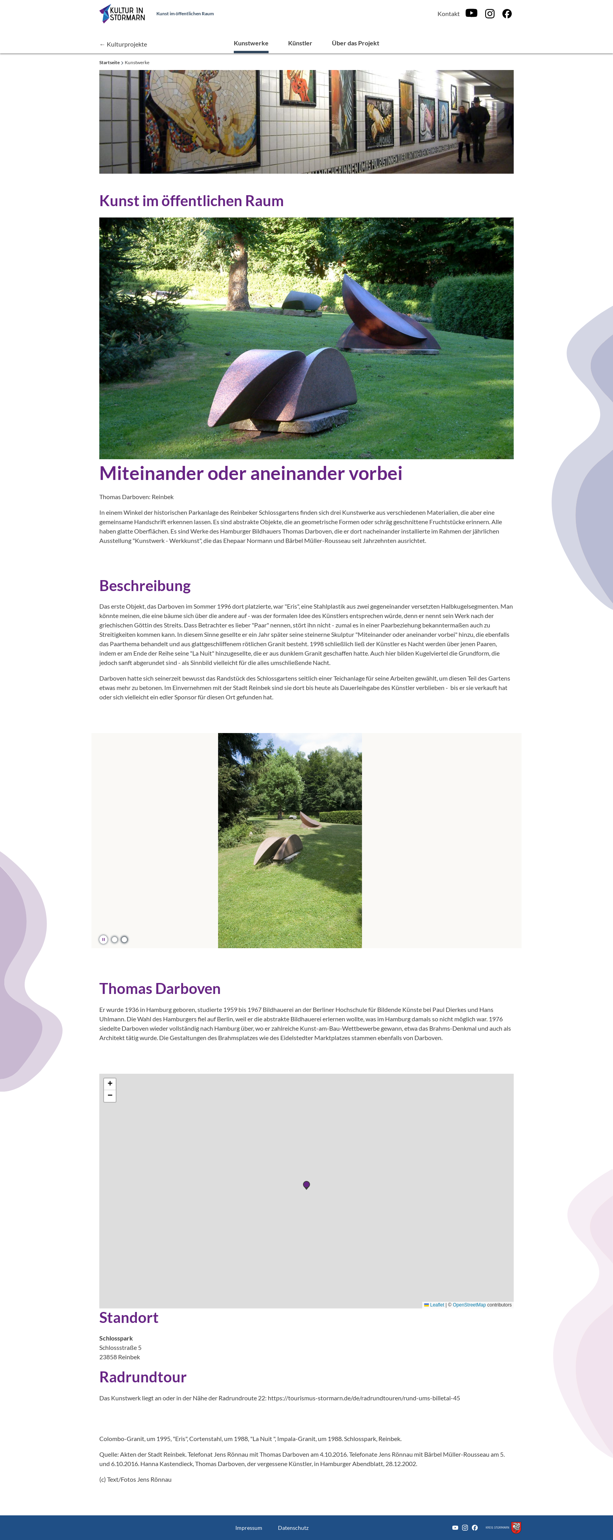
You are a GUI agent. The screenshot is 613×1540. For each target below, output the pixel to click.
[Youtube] (471, 13)
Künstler (300, 43)
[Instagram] (489, 13)
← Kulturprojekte (123, 44)
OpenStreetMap (469, 1305)
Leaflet (434, 1305)
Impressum (248, 1527)
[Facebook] (507, 13)
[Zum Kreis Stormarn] (504, 1528)
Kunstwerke (251, 43)
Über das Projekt (355, 43)
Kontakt (448, 13)
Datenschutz (293, 1527)
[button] (114, 939)
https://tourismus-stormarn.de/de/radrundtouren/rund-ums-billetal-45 (364, 1398)
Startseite (109, 62)
